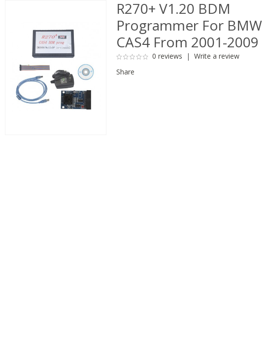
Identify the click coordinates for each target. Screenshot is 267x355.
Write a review (216, 56)
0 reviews (167, 56)
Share (125, 71)
